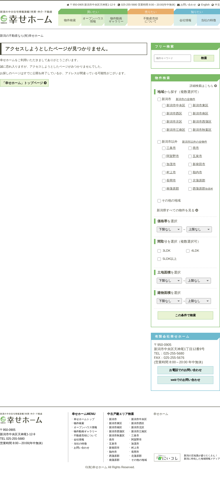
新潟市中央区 (175, 105)
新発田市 (199, 164)
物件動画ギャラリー (85, 431)
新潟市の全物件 (185, 99)
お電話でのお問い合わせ (185, 370)
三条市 (171, 148)
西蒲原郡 (203, 188)
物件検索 (70, 20)
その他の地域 (169, 200)
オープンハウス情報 (85, 427)
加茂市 (171, 164)
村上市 (171, 172)
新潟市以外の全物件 (194, 141)
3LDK (164, 250)
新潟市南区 (200, 113)
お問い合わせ (81, 447)
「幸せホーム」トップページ (22, 83)
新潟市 (164, 99)
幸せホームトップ (84, 419)
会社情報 (185, 20)
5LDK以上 (167, 259)
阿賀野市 (172, 156)
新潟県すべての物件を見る (175, 210)
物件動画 (116, 20)
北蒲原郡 (199, 180)
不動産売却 (151, 20)
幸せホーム (160, 413)
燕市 (196, 148)
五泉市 (197, 156)
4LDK (192, 250)
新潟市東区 (200, 105)
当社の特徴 (208, 20)
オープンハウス (92, 20)
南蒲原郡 (172, 188)
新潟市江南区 (175, 130)
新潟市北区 (174, 121)
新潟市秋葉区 (202, 130)
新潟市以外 (167, 141)
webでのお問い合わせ (185, 379)
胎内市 (197, 172)
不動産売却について (85, 435)
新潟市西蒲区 (202, 121)
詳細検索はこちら (201, 85)
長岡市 (171, 180)
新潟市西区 (174, 113)
